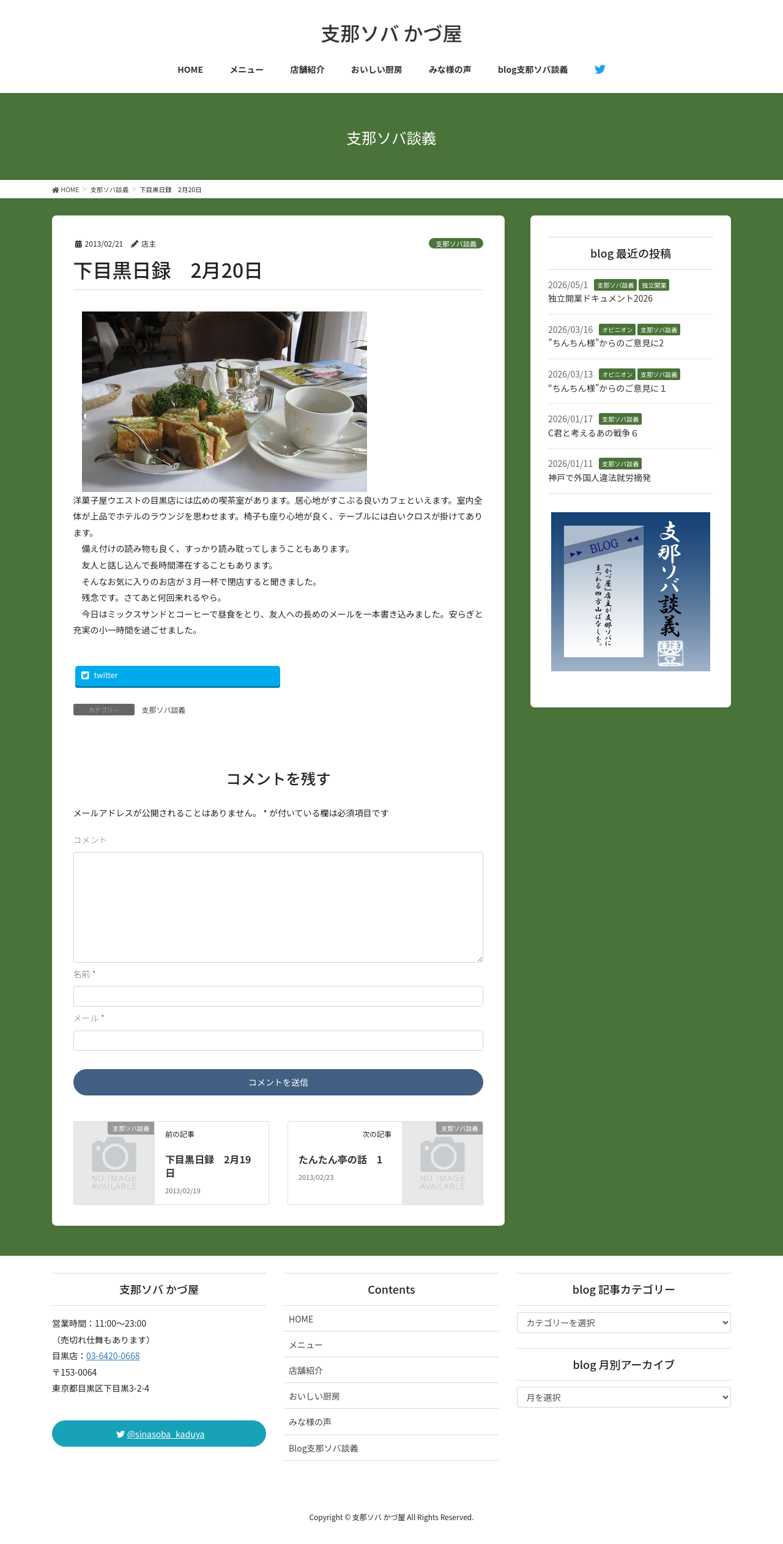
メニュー (306, 1344)
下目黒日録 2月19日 (208, 1166)
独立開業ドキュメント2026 (600, 298)
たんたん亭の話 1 (340, 1159)
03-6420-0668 (112, 1355)
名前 (84, 974)
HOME (301, 1319)
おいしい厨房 (314, 1396)
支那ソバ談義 (456, 243)
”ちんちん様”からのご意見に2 (606, 343)
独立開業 (654, 284)
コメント (90, 840)
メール (89, 1018)
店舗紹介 (306, 1370)
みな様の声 (310, 1421)
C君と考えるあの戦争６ (593, 433)
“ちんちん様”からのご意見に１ (607, 388)
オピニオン (617, 329)
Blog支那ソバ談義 (323, 1448)
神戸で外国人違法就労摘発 (599, 477)
